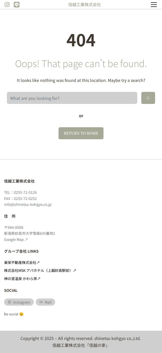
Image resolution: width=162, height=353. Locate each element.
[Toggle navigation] (154, 5)
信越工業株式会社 (84, 4)
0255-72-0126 (25, 192)
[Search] (148, 98)
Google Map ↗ (16, 239)
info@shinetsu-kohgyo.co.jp (28, 204)
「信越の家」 (97, 345)
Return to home (81, 133)
